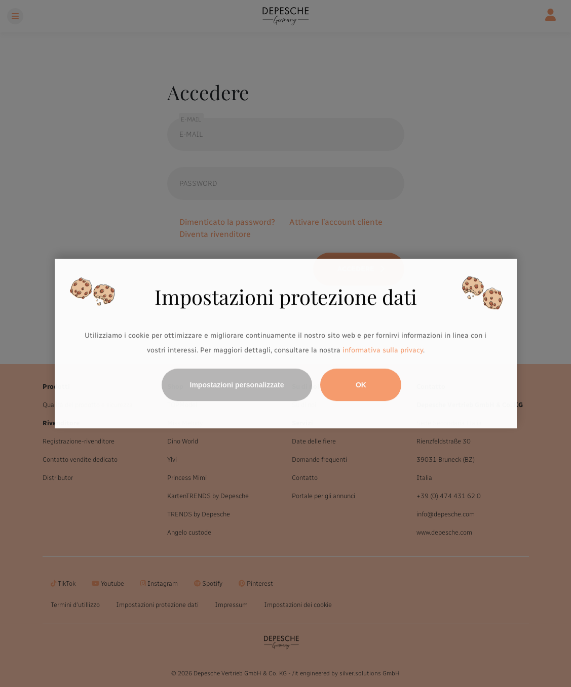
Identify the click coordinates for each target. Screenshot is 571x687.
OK (361, 385)
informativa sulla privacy (382, 350)
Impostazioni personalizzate (237, 385)
